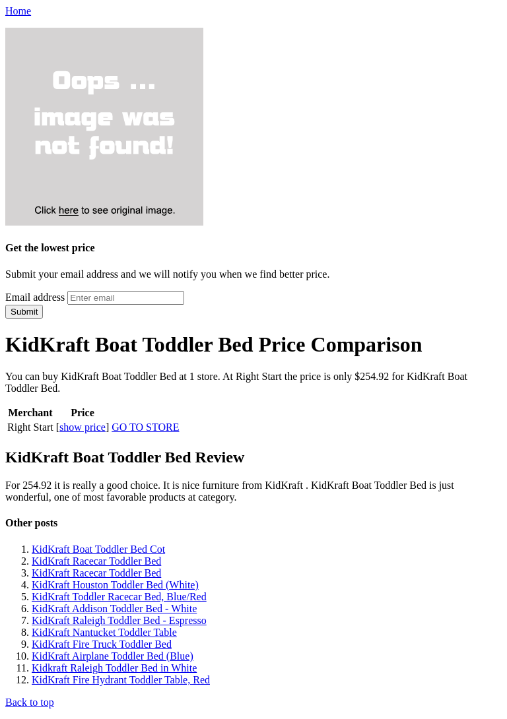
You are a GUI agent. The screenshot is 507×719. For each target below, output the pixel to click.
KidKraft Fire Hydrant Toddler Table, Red (121, 679)
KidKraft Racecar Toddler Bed (96, 561)
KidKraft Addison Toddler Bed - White (114, 608)
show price (82, 427)
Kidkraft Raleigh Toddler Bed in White (114, 667)
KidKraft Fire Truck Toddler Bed (102, 644)
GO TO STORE (145, 427)
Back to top (29, 702)
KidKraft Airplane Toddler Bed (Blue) (112, 656)
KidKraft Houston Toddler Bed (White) (115, 584)
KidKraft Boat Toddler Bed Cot (98, 549)
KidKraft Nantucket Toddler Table (104, 632)
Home (18, 10)
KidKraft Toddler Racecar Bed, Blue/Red (119, 596)
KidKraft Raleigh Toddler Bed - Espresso (119, 620)
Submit (24, 312)
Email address (35, 297)
